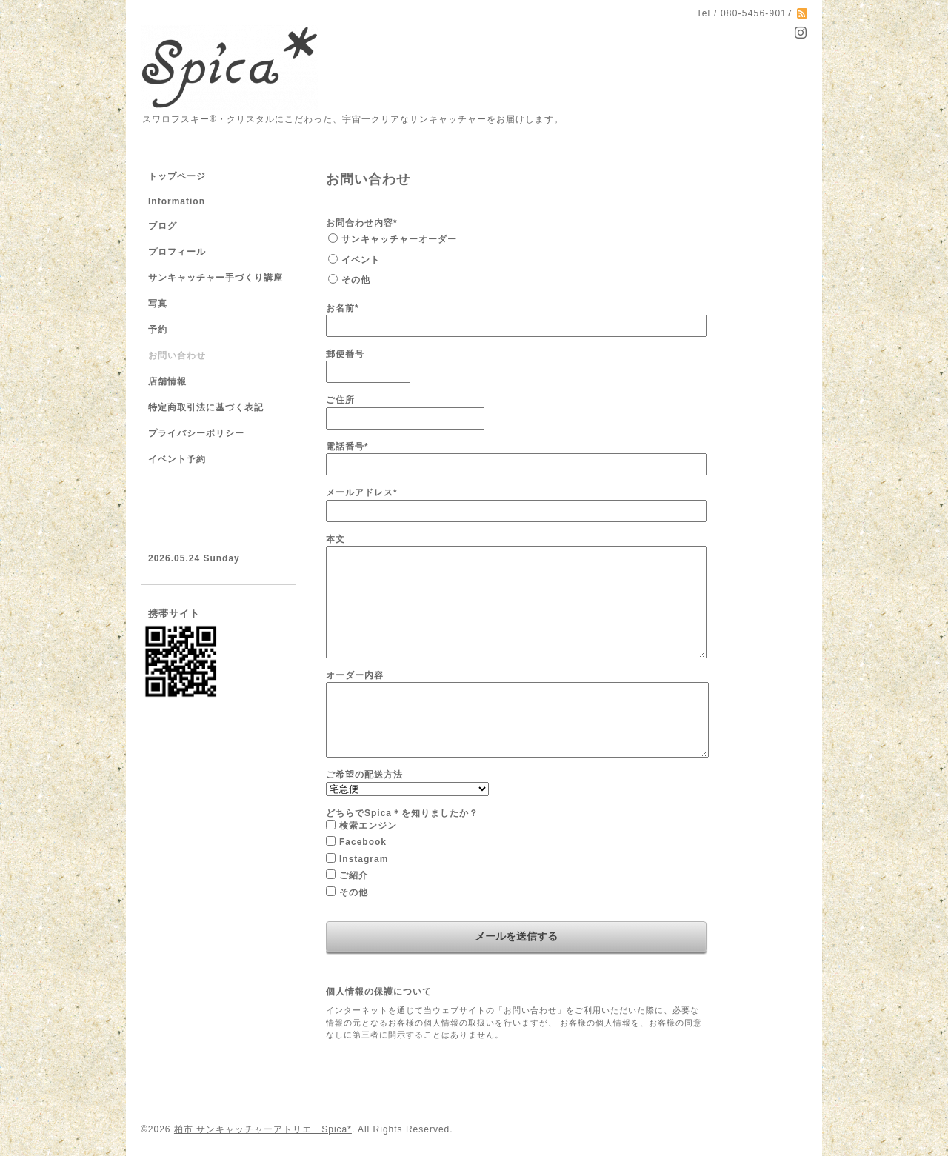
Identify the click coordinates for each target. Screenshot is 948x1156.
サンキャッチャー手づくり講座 (215, 278)
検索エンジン (368, 826)
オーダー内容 (355, 675)
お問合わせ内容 (362, 223)
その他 (355, 280)
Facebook (363, 842)
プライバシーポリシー (196, 433)
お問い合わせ (177, 355)
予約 (157, 329)
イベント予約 (177, 459)
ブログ (162, 226)
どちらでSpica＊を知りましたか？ (402, 813)
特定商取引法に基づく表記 (206, 407)
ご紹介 (353, 875)
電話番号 (347, 446)
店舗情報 (167, 381)
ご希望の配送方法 (364, 774)
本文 (335, 539)
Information (176, 201)
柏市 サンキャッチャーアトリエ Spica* (263, 1129)
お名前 (342, 308)
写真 (157, 303)
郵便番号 (345, 354)
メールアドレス (362, 492)
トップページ (177, 176)
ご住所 (340, 400)
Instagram (363, 859)
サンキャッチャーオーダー (399, 239)
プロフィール (177, 252)
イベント (360, 260)
